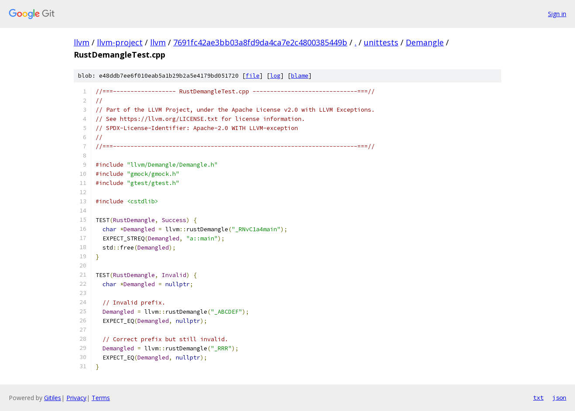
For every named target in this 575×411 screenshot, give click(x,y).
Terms (101, 398)
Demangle (425, 42)
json (559, 397)
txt (538, 397)
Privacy (76, 398)
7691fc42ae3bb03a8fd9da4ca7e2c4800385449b (260, 42)
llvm (81, 42)
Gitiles (52, 398)
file (253, 75)
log (275, 75)
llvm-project (120, 42)
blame (299, 75)
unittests (381, 42)
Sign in (557, 14)
